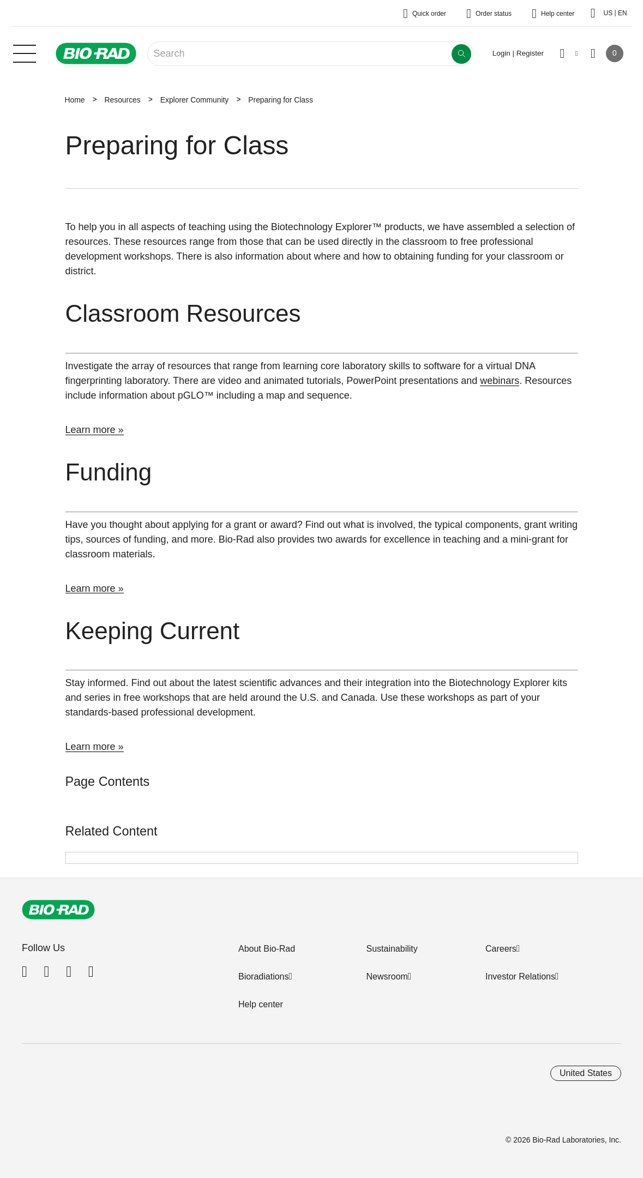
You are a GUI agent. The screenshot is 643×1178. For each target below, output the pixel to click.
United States (586, 1073)
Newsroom (386, 976)
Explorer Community (194, 99)
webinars (499, 380)
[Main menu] (24, 52)
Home (75, 99)
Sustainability (391, 948)
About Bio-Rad (266, 948)
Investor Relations (520, 976)
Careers (500, 948)
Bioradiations (263, 976)
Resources (122, 99)
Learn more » (94, 429)
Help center (260, 1004)
